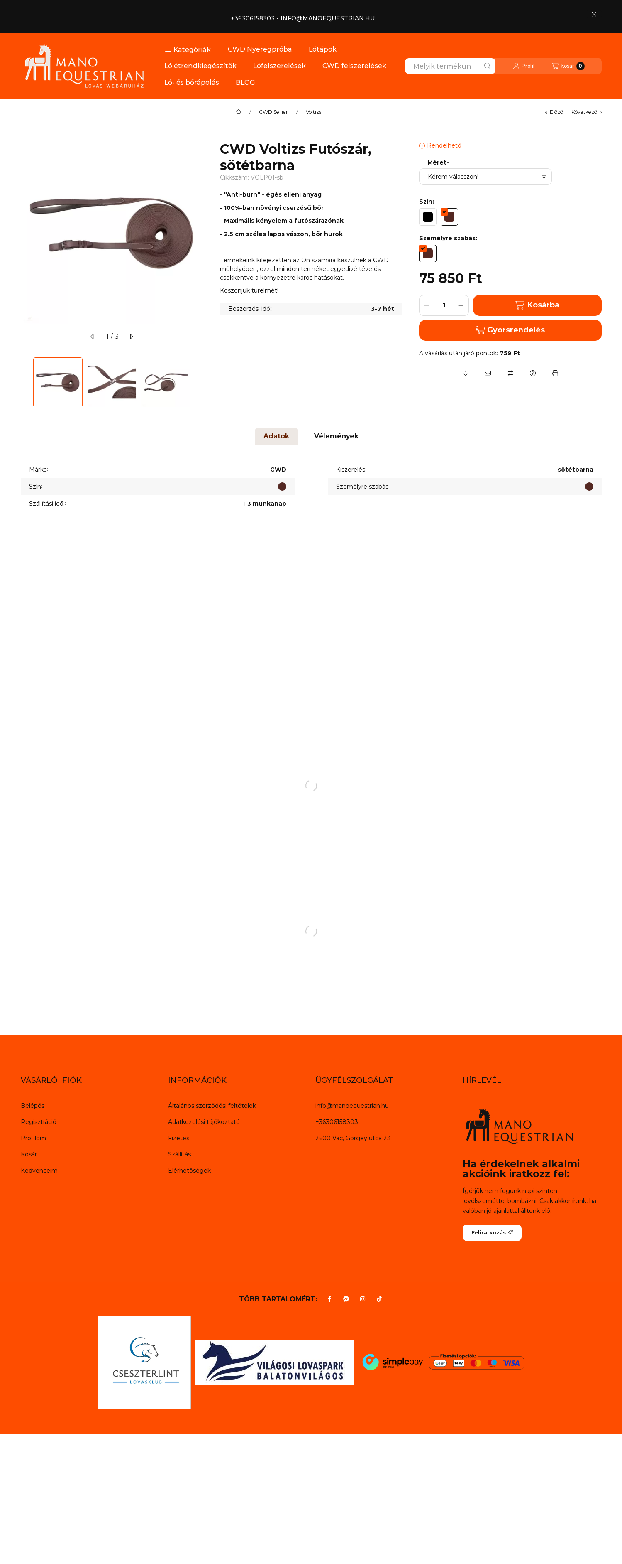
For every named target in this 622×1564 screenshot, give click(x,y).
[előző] (92, 336)
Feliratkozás (492, 1233)
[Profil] (523, 66)
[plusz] (461, 305)
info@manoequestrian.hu (352, 1105)
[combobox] (450, 66)
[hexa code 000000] (428, 217)
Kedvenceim (39, 1170)
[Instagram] (362, 1299)
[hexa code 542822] (449, 217)
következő (586, 112)
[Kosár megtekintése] (568, 66)
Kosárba (537, 305)
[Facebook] (329, 1299)
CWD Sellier (273, 112)
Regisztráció (38, 1122)
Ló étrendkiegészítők (200, 66)
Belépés (32, 1105)
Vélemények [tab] (336, 436)
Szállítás (179, 1154)
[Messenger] (346, 1299)
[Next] (199, 382)
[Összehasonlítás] (510, 373)
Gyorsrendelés (510, 329)
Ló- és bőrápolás (191, 82)
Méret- (438, 162)
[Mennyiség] (444, 305)
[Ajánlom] (488, 373)
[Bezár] (594, 14)
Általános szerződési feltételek (212, 1105)
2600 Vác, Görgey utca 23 (353, 1138)
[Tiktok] (379, 1299)
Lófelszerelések (279, 66)
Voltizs (313, 112)
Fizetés (178, 1138)
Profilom (33, 1138)
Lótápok (323, 49)
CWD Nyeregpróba (260, 49)
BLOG (245, 82)
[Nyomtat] (555, 373)
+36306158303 (336, 1122)
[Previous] (25, 382)
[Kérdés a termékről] (533, 373)
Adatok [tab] (276, 436)
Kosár (29, 1154)
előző (554, 112)
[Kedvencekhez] (466, 373)
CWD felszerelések (354, 66)
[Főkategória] (238, 112)
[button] (188, 49)
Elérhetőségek (189, 1170)
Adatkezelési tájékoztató (204, 1122)
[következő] (131, 336)
